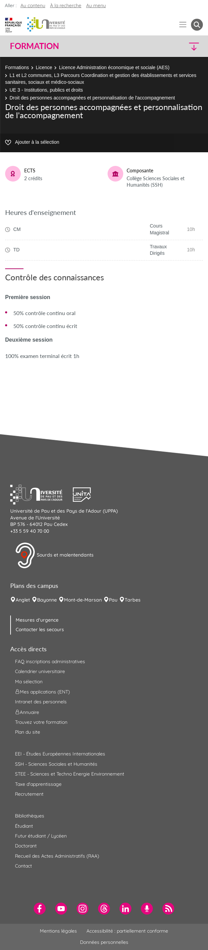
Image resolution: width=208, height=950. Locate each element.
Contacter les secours (40, 629)
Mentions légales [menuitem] (58, 931)
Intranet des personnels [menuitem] (41, 702)
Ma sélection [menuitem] (29, 682)
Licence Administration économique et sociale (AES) (114, 67)
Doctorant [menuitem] (26, 846)
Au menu (96, 5)
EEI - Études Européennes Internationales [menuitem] (60, 754)
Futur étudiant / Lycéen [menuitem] (41, 836)
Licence (44, 67)
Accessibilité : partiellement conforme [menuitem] (127, 931)
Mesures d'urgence (37, 620)
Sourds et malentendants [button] (54, 555)
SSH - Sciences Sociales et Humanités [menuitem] (56, 764)
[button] (179, 46)
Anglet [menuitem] (23, 600)
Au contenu (32, 5)
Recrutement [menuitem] (29, 794)
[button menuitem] (197, 25)
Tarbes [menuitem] (133, 600)
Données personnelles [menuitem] (104, 942)
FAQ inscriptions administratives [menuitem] (50, 661)
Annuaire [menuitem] (27, 712)
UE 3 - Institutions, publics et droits (46, 90)
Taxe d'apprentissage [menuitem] (38, 784)
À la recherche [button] (65, 5)
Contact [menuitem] (23, 866)
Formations (17, 67)
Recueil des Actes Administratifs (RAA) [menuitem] (57, 856)
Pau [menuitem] (113, 600)
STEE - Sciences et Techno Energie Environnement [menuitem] (69, 774)
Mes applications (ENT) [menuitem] (42, 692)
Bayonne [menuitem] (47, 600)
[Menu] (183, 24)
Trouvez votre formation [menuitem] (41, 722)
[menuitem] (39, 908)
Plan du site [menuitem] (27, 732)
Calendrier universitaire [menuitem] (40, 671)
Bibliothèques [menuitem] (29, 816)
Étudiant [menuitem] (24, 826)
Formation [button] (34, 46)
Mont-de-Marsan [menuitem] (83, 600)
